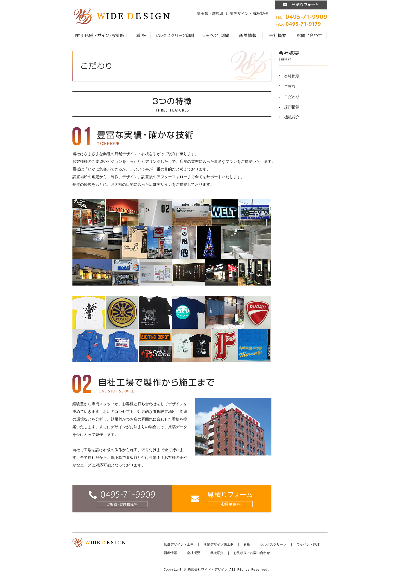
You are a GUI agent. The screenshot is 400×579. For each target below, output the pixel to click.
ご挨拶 (290, 86)
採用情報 (291, 107)
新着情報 (247, 35)
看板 (140, 35)
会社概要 (277, 35)
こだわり (291, 97)
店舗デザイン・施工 (101, 35)
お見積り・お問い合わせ (309, 35)
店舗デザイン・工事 (179, 545)
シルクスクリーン (273, 545)
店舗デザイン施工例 (218, 545)
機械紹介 (291, 117)
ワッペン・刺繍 (215, 35)
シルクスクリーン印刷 (174, 35)
